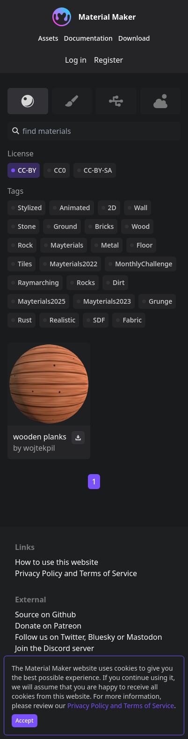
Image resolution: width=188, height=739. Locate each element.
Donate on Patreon (48, 626)
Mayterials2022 (73, 263)
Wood (140, 226)
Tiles (25, 263)
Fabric (132, 319)
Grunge (160, 301)
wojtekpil (39, 448)
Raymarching (38, 282)
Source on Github (45, 614)
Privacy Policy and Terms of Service (120, 705)
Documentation (88, 38)
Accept (24, 720)
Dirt (118, 282)
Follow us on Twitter (49, 637)
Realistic (62, 319)
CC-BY (27, 170)
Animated (74, 207)
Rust (25, 319)
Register (108, 60)
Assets (48, 38)
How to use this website (56, 562)
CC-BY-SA (98, 170)
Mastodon (144, 637)
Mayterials (67, 245)
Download (134, 38)
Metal (110, 245)
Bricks (104, 226)
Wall (140, 207)
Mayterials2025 (41, 301)
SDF (99, 319)
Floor (144, 245)
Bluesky (101, 637)
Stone (27, 226)
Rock (25, 245)
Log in (76, 60)
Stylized (30, 207)
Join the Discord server (54, 648)
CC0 (60, 170)
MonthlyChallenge (143, 263)
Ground (65, 226)
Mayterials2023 (107, 301)
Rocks (86, 282)
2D (112, 207)
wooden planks (39, 437)
